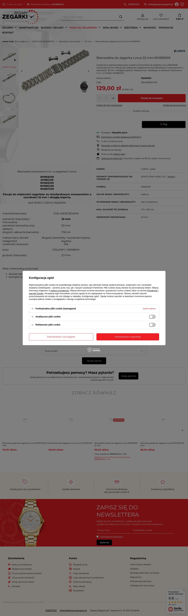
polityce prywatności (60, 290)
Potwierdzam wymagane (61, 336)
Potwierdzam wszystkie (128, 336)
